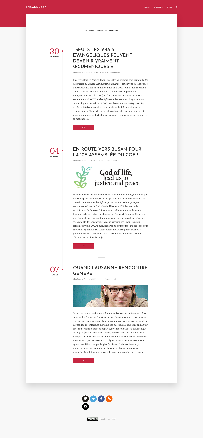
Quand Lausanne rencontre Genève (110, 271)
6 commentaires (111, 279)
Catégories (158, 7)
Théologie (77, 72)
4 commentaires (113, 72)
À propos (146, 7)
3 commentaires (112, 161)
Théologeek (36, 7)
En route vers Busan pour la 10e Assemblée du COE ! (107, 152)
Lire (83, 127)
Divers (169, 7)
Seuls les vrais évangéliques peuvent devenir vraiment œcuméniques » (102, 58)
